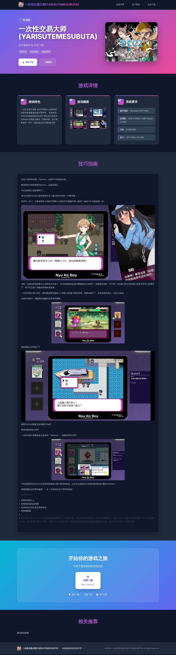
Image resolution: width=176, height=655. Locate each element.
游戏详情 (120, 4)
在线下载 (151, 4)
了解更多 (48, 62)
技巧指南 (136, 4)
